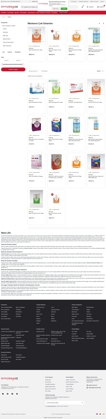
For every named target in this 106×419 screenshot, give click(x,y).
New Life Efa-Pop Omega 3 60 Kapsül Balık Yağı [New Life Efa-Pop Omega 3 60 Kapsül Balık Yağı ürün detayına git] (95, 177)
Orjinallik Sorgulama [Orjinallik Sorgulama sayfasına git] (20, 357)
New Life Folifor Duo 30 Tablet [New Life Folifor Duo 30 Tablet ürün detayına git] (36, 213)
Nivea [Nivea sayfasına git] (52, 316)
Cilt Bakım (3, 12)
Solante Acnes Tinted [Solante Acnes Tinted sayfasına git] (56, 335)
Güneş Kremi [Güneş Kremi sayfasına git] (90, 318)
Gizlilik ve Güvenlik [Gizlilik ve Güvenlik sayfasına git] (91, 336)
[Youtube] (12, 394)
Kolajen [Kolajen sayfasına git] (88, 309)
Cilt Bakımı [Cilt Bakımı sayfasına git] (18, 309)
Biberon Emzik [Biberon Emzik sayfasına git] (75, 314)
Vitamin (5, 28)
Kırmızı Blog (73, 1)
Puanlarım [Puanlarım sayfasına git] (74, 333)
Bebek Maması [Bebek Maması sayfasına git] (90, 307)
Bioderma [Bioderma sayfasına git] (53, 311)
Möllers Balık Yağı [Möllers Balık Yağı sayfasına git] (5, 343)
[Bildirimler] (82, 7)
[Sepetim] (100, 7)
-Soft (52, 414)
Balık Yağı (5, 35)
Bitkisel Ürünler (6, 39)
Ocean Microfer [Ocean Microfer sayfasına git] (20, 343)
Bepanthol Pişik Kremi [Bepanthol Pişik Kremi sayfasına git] (6, 335)
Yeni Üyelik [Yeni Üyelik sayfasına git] (74, 331)
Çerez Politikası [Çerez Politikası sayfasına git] (90, 338)
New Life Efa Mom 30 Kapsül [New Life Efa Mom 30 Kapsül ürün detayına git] (36, 176)
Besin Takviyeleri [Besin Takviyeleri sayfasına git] (5, 309)
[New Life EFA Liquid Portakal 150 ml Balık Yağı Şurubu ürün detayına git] (96, 125)
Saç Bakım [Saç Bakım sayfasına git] (18, 316)
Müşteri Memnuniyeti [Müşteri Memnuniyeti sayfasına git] (50, 386)
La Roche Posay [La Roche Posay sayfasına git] (40, 307)
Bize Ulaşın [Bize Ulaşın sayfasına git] (18, 359)
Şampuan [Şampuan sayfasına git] (89, 316)
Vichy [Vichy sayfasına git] (52, 307)
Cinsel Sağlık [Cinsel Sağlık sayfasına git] (4, 311)
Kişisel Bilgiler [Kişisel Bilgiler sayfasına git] (90, 333)
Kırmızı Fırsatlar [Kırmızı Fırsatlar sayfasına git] (4, 359)
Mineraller (5, 32)
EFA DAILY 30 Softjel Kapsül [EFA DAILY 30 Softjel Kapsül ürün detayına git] (75, 102)
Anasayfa (3, 16)
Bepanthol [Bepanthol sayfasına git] (53, 320)
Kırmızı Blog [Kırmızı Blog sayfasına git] (18, 355)
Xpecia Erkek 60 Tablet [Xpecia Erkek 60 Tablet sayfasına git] (42, 338)
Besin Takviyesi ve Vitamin (43, 12)
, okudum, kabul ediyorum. (56, 406)
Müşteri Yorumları (94, 1)
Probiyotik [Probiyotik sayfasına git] (74, 316)
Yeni (3, 52)
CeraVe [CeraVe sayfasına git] (38, 309)
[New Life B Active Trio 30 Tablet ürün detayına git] (56, 35)
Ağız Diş (17, 12)
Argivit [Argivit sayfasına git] (37, 323)
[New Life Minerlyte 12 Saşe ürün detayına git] (36, 88)
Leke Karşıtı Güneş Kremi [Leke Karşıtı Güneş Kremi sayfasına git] (78, 320)
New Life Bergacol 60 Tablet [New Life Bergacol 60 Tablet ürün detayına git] (56, 102)
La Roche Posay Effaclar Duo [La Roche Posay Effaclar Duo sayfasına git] (8, 331)
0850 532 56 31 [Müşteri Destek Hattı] (16, 1)
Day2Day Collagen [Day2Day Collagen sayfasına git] (20, 341)
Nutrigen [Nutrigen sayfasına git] (38, 320)
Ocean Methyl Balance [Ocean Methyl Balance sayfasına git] (21, 347)
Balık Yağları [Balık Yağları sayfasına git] (75, 307)
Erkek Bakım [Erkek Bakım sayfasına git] (19, 311)
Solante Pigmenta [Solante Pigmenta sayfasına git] (5, 345)
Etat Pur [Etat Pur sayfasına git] (38, 311)
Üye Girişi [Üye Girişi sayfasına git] (89, 331)
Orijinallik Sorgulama (83, 1)
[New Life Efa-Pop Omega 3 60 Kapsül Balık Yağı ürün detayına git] (96, 162)
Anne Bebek (10, 12)
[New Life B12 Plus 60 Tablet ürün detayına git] (36, 35)
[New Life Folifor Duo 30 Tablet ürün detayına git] (36, 199)
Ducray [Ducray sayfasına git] (53, 314)
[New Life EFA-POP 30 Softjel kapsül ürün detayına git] (56, 125)
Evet (64, 8)
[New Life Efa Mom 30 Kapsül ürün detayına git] (36, 162)
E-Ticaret (56, 414)
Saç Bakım (54, 12)
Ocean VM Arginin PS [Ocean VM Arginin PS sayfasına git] (41, 341)
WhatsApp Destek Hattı (93, 388)
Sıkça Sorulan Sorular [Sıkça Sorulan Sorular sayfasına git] (6, 357)
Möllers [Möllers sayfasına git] (53, 318)
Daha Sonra (55, 8)
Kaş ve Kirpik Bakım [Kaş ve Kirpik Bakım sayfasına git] (6, 318)
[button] (30, 1)
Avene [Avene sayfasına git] (38, 316)
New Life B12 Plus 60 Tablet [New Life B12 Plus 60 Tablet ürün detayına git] (35, 50)
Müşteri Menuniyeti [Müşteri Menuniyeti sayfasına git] (5, 361)
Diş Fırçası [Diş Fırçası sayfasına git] (89, 314)
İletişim (102, 1)
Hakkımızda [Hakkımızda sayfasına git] (4, 355)
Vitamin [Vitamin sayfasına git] (88, 311)
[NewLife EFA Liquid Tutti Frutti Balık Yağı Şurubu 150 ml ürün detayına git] (96, 35)
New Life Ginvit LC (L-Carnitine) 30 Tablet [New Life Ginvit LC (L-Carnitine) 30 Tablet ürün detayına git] (36, 140)
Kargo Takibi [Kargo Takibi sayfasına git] (69, 391)
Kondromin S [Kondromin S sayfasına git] (54, 338)
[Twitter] (7, 394)
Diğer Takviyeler (7, 45)
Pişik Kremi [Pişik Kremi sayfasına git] (74, 311)
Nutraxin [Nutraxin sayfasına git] (38, 318)
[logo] (9, 7)
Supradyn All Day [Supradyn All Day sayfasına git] (55, 309)
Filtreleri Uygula (13, 69)
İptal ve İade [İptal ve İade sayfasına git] (75, 336)
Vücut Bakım (23, 12)
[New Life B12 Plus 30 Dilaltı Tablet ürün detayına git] (76, 35)
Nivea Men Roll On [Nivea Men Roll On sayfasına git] (55, 341)
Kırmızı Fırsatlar (63, 12)
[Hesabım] (90, 7)
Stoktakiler (18, 52)
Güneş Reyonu (31, 12)
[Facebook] (3, 394)
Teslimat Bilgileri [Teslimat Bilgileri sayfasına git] (70, 384)
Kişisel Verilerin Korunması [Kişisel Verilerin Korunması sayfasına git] (78, 338)
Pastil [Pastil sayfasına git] (73, 318)
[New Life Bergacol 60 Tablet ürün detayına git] (56, 88)
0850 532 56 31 (91, 385)
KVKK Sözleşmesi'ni (51, 406)
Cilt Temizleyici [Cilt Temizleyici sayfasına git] (75, 309)
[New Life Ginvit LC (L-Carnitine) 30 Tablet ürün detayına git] (36, 125)
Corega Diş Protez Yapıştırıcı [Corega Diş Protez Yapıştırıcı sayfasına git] (43, 343)
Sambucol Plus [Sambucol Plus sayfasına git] (4, 341)
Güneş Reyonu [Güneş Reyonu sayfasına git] (4, 314)
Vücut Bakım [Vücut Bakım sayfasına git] (4, 316)
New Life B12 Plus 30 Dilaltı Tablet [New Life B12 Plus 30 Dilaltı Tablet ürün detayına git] (75, 50)
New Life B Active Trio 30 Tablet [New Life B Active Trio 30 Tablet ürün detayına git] (55, 50)
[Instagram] (17, 394)
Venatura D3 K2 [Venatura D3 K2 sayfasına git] (40, 331)
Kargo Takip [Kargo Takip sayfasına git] (75, 340)
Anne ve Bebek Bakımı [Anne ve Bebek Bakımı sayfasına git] (6, 307)
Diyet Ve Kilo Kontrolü (8, 42)
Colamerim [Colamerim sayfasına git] (18, 337)
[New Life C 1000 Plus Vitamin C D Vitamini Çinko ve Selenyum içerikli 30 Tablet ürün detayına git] (56, 162)
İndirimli (10, 52)
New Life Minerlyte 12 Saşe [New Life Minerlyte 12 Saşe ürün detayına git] (35, 102)
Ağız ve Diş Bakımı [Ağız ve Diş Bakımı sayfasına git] (20, 307)
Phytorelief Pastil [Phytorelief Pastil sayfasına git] (20, 335)
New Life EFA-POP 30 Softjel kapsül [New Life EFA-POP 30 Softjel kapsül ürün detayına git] (56, 140)
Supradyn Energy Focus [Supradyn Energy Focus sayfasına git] (7, 347)
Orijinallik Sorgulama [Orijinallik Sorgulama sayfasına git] (50, 384)
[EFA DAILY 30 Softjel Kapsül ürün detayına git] (76, 88)
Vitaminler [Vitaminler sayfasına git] (18, 314)
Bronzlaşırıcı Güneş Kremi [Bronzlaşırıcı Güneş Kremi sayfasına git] (93, 320)
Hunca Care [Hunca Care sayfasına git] (39, 314)
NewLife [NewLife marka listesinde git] (31, 48)
